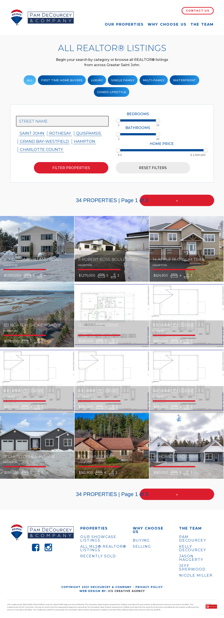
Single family (122, 80)
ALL (30, 80)
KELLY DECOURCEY (192, 548)
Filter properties (71, 168)
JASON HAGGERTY (191, 557)
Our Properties (124, 24)
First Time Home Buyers (61, 80)
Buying (141, 540)
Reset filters (153, 168)
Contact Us (197, 10)
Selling (142, 546)
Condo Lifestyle (111, 92)
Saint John (32, 133)
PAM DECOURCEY (192, 538)
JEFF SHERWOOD (192, 567)
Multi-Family (153, 80)
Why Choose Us (167, 24)
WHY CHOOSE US (148, 530)
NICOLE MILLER (196, 575)
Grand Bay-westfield (44, 141)
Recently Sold (98, 556)
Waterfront (184, 80)
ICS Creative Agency (126, 591)
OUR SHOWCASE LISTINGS (98, 538)
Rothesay (60, 133)
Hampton (84, 141)
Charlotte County (41, 149)
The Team (202, 24)
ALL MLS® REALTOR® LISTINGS (103, 548)
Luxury (97, 80)
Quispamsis (88, 133)
